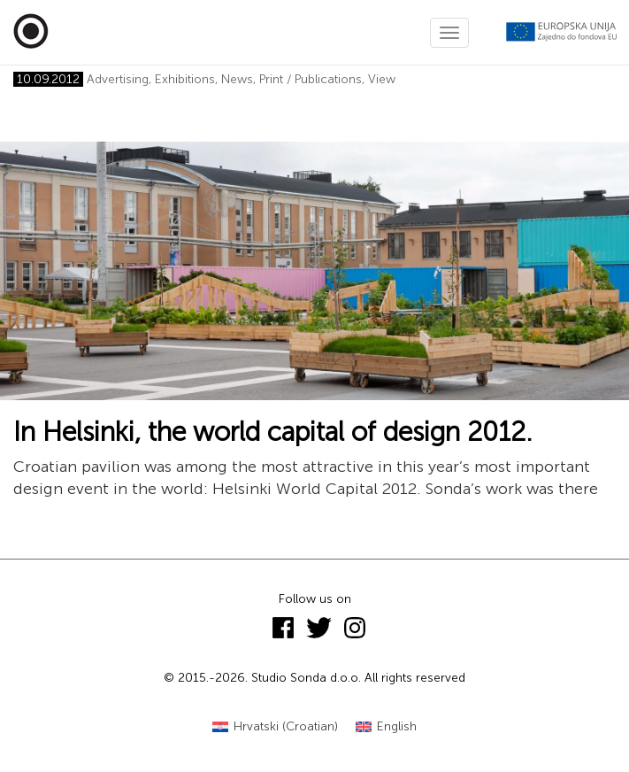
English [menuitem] (397, 726)
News (237, 79)
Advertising (118, 79)
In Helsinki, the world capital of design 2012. (273, 432)
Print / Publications (310, 79)
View (381, 79)
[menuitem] (275, 727)
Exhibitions (185, 79)
